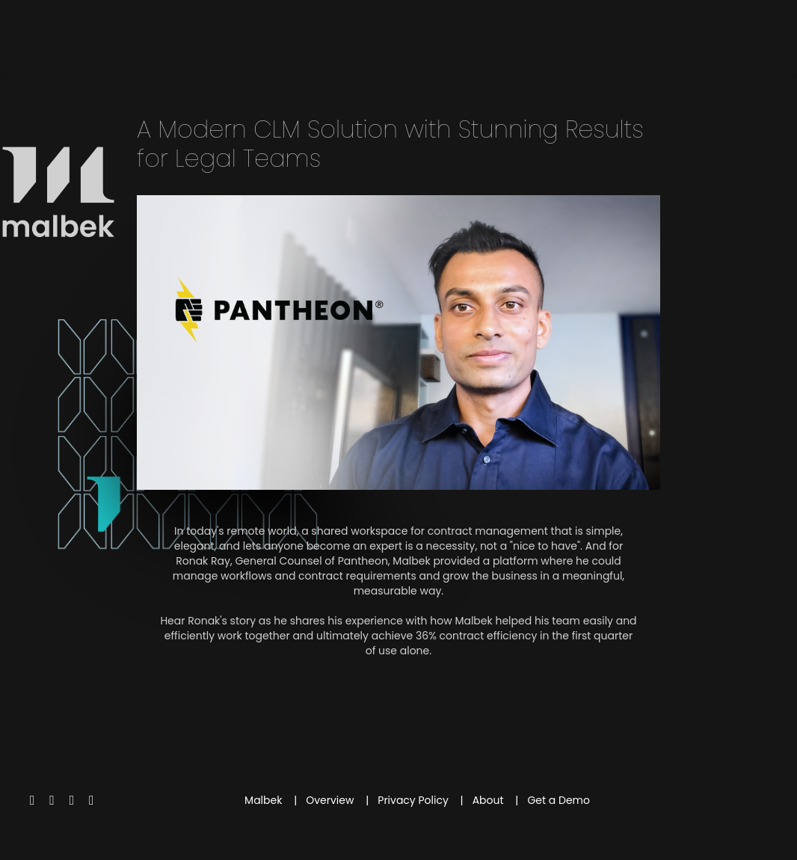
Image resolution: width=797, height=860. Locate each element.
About (488, 800)
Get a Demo (558, 800)
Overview (330, 800)
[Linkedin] (91, 799)
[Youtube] (72, 799)
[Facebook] (52, 799)
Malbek (263, 800)
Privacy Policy (413, 800)
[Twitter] (32, 799)
